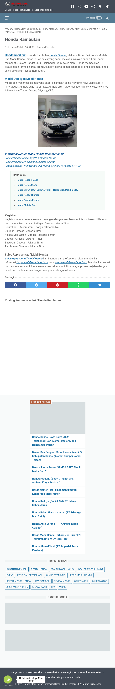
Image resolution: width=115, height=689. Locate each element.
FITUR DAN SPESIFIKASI (29, 575)
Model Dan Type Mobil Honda (24, 78)
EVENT (9, 575)
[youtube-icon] (85, 6)
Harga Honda (18, 672)
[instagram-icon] (78, 6)
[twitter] (36, 285)
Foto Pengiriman (68, 672)
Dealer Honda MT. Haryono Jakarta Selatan (30, 161)
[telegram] (99, 285)
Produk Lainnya (56, 677)
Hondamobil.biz (15, 55)
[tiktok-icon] (106, 6)
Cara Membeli (50, 672)
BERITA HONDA (39, 569)
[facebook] (15, 285)
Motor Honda (73, 677)
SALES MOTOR (99, 581)
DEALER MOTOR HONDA (90, 569)
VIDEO (62, 587)
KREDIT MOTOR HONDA (18, 581)
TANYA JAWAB (39, 587)
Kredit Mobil (34, 672)
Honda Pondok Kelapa (28, 200)
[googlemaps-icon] (99, 6)
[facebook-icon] (71, 6)
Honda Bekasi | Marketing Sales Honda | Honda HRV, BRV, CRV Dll (43, 165)
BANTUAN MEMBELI (16, 569)
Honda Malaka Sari (26, 205)
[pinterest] (57, 285)
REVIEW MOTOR (62, 581)
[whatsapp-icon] (92, 6)
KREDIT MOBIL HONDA (80, 575)
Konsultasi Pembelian (90, 672)
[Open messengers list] (8, 679)
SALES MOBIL (81, 581)
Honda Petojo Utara (27, 185)
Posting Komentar (46, 47)
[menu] (9, 18)
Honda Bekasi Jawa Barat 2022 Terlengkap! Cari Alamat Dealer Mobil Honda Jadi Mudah (54, 441)
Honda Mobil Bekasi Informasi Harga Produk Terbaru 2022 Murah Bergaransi (62, 684)
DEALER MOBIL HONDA (62, 569)
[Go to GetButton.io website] (8, 686)
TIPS (53, 587)
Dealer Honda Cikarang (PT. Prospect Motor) (31, 157)
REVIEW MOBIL (42, 581)
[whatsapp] (78, 285)
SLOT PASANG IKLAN (17, 587)
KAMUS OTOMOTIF (55, 575)
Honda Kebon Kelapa (27, 180)
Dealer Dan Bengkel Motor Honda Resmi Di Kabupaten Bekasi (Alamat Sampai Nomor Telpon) (57, 456)
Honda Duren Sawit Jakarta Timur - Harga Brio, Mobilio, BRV (47, 190)
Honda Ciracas (57, 55)
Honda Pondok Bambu (28, 195)
